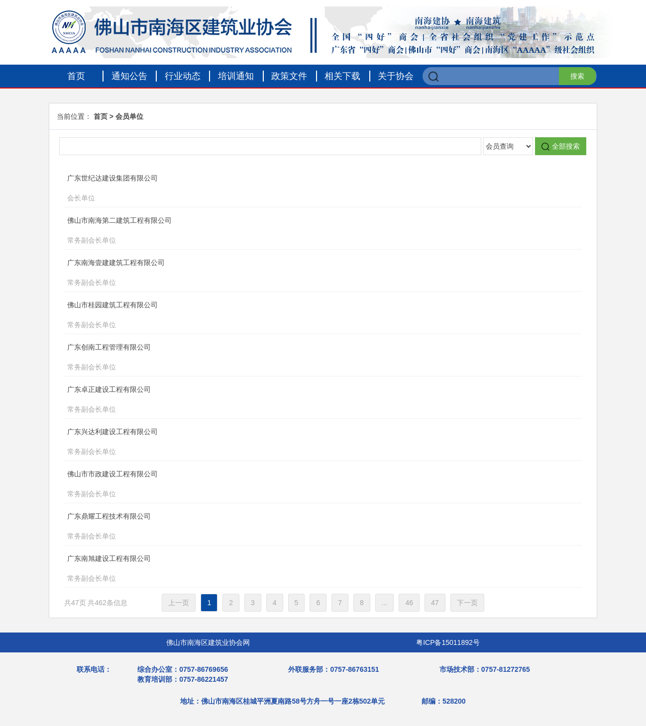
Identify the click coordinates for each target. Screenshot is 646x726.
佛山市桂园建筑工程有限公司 (304, 316)
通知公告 (129, 76)
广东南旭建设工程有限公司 (304, 569)
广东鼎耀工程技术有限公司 (304, 527)
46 (409, 603)
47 (435, 603)
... (385, 603)
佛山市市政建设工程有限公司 (304, 485)
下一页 (467, 603)
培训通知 (236, 76)
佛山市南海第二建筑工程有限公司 (304, 231)
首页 (76, 76)
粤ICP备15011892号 (448, 642)
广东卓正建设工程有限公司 (304, 400)
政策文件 (289, 76)
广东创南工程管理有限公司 (304, 358)
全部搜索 (560, 146)
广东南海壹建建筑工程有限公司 (304, 273)
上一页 (178, 603)
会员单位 (129, 116)
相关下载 (342, 76)
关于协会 (396, 76)
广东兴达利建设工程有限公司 (304, 442)
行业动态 (183, 76)
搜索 (577, 76)
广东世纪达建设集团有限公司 (304, 189)
